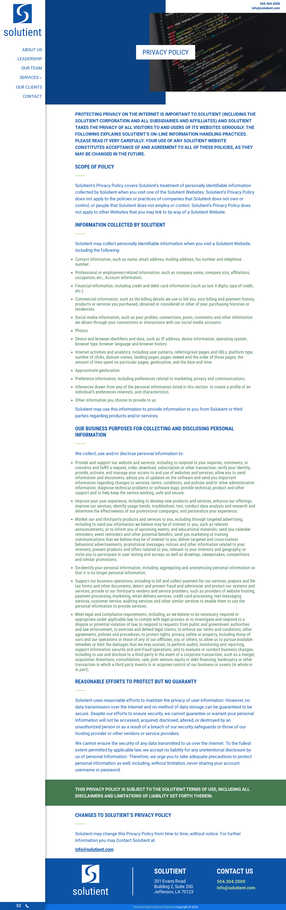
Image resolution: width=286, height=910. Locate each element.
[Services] (31, 77)
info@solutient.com (266, 8)
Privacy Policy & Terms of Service (153, 907)
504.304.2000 (270, 4)
